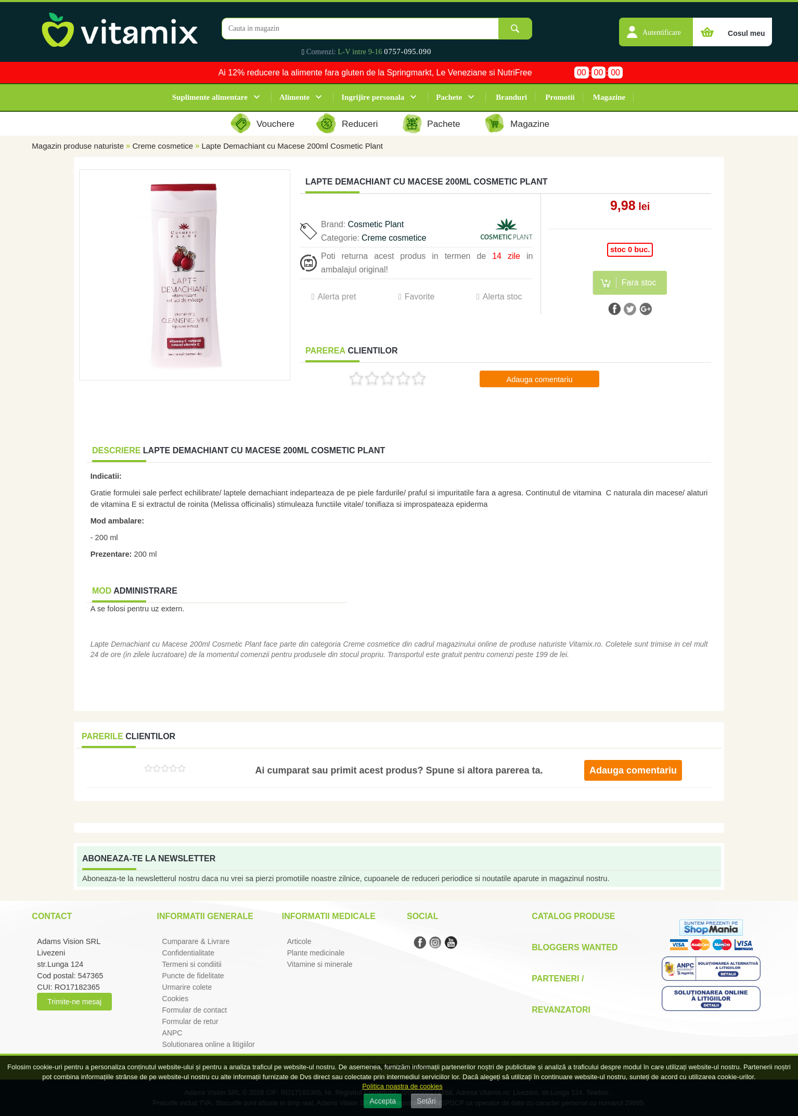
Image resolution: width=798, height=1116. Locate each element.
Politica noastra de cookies (402, 1086)
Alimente (294, 97)
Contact (52, 916)
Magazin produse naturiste (78, 145)
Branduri (511, 97)
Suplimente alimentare (210, 97)
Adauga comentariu (539, 379)
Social (422, 916)
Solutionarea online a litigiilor (208, 1044)
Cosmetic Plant (376, 224)
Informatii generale (205, 916)
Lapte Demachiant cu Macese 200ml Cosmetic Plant (292, 145)
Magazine (609, 97)
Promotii (559, 97)
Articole (299, 941)
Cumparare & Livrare (196, 941)
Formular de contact (194, 1010)
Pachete (449, 97)
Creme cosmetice (162, 145)
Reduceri (360, 124)
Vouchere (275, 124)
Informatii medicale (329, 916)
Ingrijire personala (372, 97)
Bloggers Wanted (574, 947)
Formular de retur (190, 1021)
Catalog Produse (573, 916)
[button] (656, 26)
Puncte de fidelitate (193, 975)
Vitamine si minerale (320, 964)
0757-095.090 (407, 51)
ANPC (172, 1033)
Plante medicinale (316, 953)
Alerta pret (337, 296)
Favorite (420, 296)
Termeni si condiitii (192, 964)
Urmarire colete (187, 987)
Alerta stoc (502, 296)
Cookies (175, 998)
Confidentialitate (188, 953)
